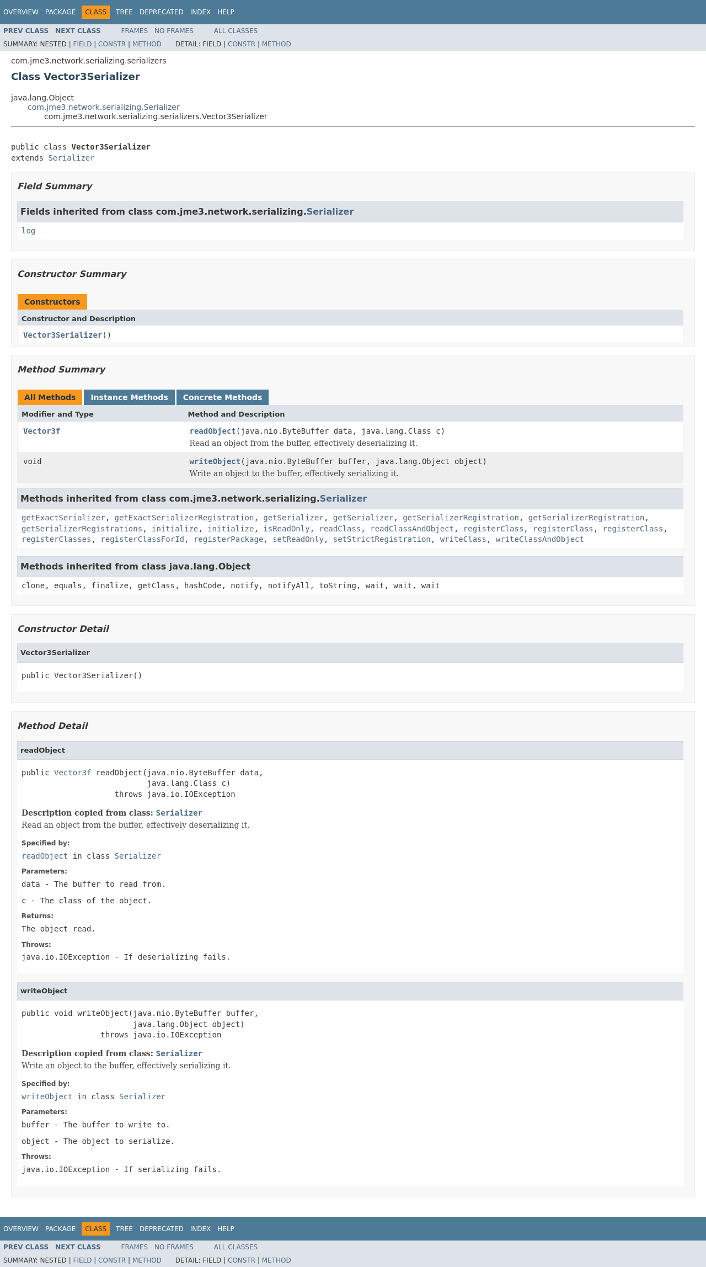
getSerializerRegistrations (82, 528)
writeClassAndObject (540, 539)
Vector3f (41, 431)
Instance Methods (129, 397)
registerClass (493, 528)
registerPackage (228, 539)
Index (200, 12)
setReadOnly (298, 539)
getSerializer (293, 517)
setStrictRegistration (382, 539)
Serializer (71, 157)
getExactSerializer (63, 517)
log (28, 230)
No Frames (174, 31)
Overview (21, 12)
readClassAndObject (412, 528)
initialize (175, 528)
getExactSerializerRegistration (184, 517)
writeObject (215, 461)
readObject (213, 431)
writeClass (463, 539)
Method (147, 44)
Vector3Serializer (62, 335)
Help (225, 12)
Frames (134, 31)
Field (82, 44)
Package (60, 12)
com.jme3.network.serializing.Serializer (104, 107)
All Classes (236, 31)
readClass (340, 528)
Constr (112, 44)
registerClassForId (142, 539)
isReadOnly (286, 528)
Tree (124, 12)
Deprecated (162, 12)
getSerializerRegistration (461, 517)
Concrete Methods (223, 397)
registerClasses (56, 539)
